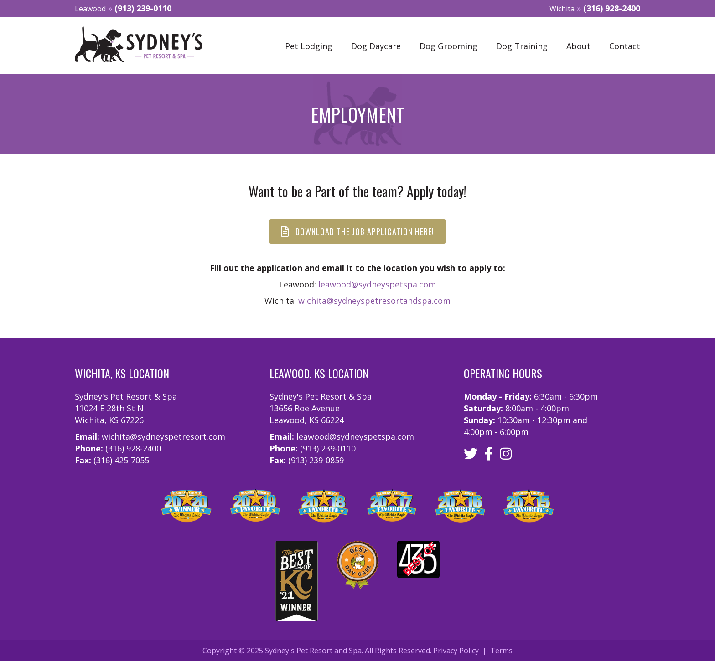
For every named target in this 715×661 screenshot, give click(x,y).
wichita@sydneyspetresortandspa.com (374, 300)
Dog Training (522, 46)
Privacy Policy (456, 651)
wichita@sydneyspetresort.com (163, 436)
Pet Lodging (308, 46)
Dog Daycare (376, 46)
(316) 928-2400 (611, 8)
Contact (624, 46)
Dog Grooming (448, 46)
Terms (501, 651)
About (578, 46)
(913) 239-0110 (142, 8)
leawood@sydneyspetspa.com (377, 284)
